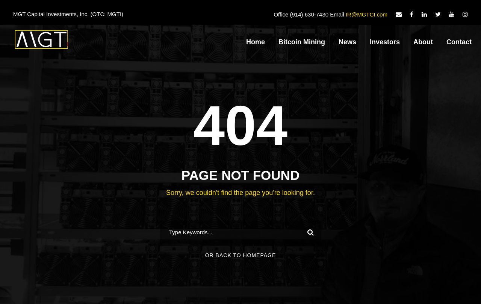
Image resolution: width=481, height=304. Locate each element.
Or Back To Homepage (240, 255)
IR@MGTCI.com (366, 14)
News (347, 42)
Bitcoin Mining (301, 42)
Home (255, 42)
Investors (385, 42)
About (423, 42)
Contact (459, 42)
